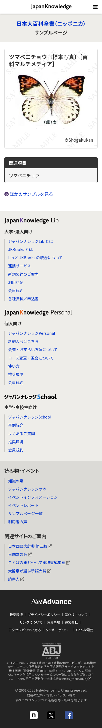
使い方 (14, 366)
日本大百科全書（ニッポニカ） (51, 23)
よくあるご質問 (21, 433)
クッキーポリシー (58, 629)
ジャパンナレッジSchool (29, 417)
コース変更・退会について (31, 358)
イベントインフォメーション (33, 497)
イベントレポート (23, 505)
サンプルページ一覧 (25, 513)
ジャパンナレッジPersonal (31, 333)
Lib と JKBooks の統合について (35, 257)
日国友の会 (20, 554)
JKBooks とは (20, 249)
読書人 (16, 579)
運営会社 (71, 622)
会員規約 (15, 290)
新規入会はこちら (23, 341)
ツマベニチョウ (24, 175)
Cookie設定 (84, 629)
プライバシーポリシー (43, 614)
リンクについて (31, 622)
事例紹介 (15, 425)
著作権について (76, 614)
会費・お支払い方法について (33, 349)
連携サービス (19, 265)
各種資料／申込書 (23, 298)
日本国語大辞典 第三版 (30, 546)
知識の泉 (15, 481)
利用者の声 (17, 521)
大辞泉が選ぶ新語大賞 (29, 571)
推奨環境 (15, 374)
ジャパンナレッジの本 (27, 489)
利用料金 (15, 282)
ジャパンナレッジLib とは (30, 241)
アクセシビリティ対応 (25, 629)
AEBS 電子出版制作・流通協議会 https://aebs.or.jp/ (55, 680)
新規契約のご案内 (23, 274)
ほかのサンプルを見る (31, 194)
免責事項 (53, 622)
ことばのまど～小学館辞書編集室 (39, 562)
